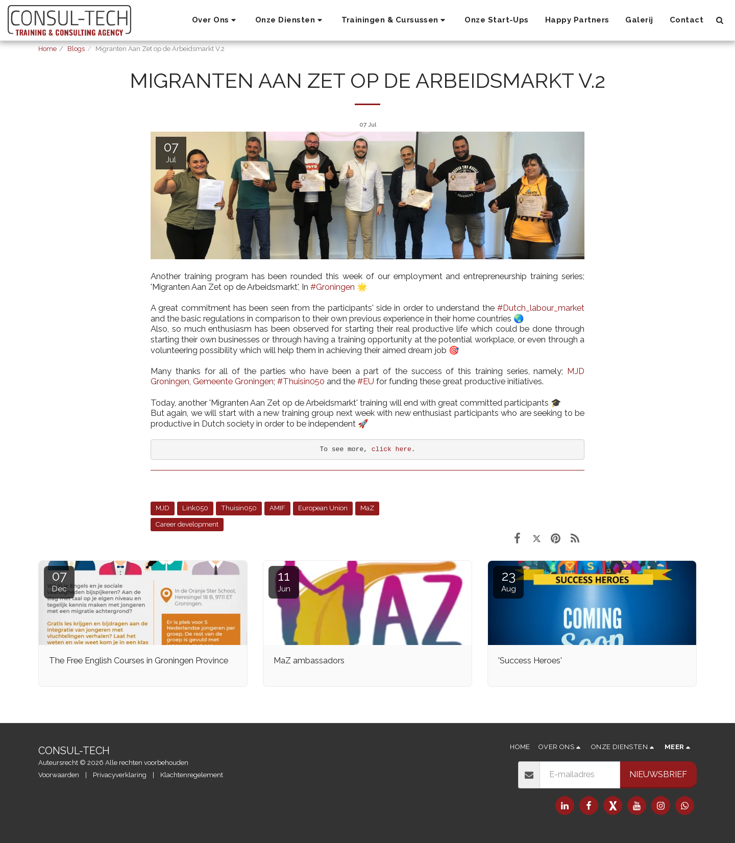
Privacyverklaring (119, 775)
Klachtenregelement (191, 775)
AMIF (277, 508)
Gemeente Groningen (233, 381)
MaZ (367, 508)
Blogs (76, 49)
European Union (323, 508)
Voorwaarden (58, 775)
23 (508, 580)
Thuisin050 (239, 508)
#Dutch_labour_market (540, 308)
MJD (162, 508)
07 (59, 580)
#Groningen (332, 287)
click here (391, 449)
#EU (365, 381)
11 (283, 580)
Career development (187, 524)
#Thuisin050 (301, 381)
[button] (215, 20)
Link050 (195, 508)
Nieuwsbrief (658, 774)
